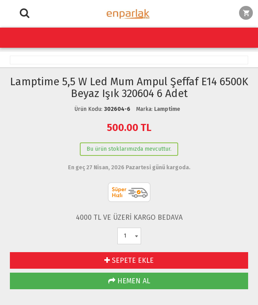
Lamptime (167, 109)
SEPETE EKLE (129, 260)
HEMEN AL (129, 281)
